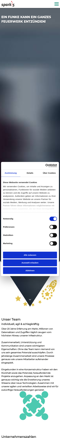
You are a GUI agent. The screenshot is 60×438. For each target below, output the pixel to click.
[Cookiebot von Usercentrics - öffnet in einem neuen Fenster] (45, 165)
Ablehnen (30, 270)
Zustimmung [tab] (11, 173)
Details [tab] (30, 173)
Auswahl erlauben (30, 263)
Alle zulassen (30, 255)
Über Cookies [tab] (49, 173)
